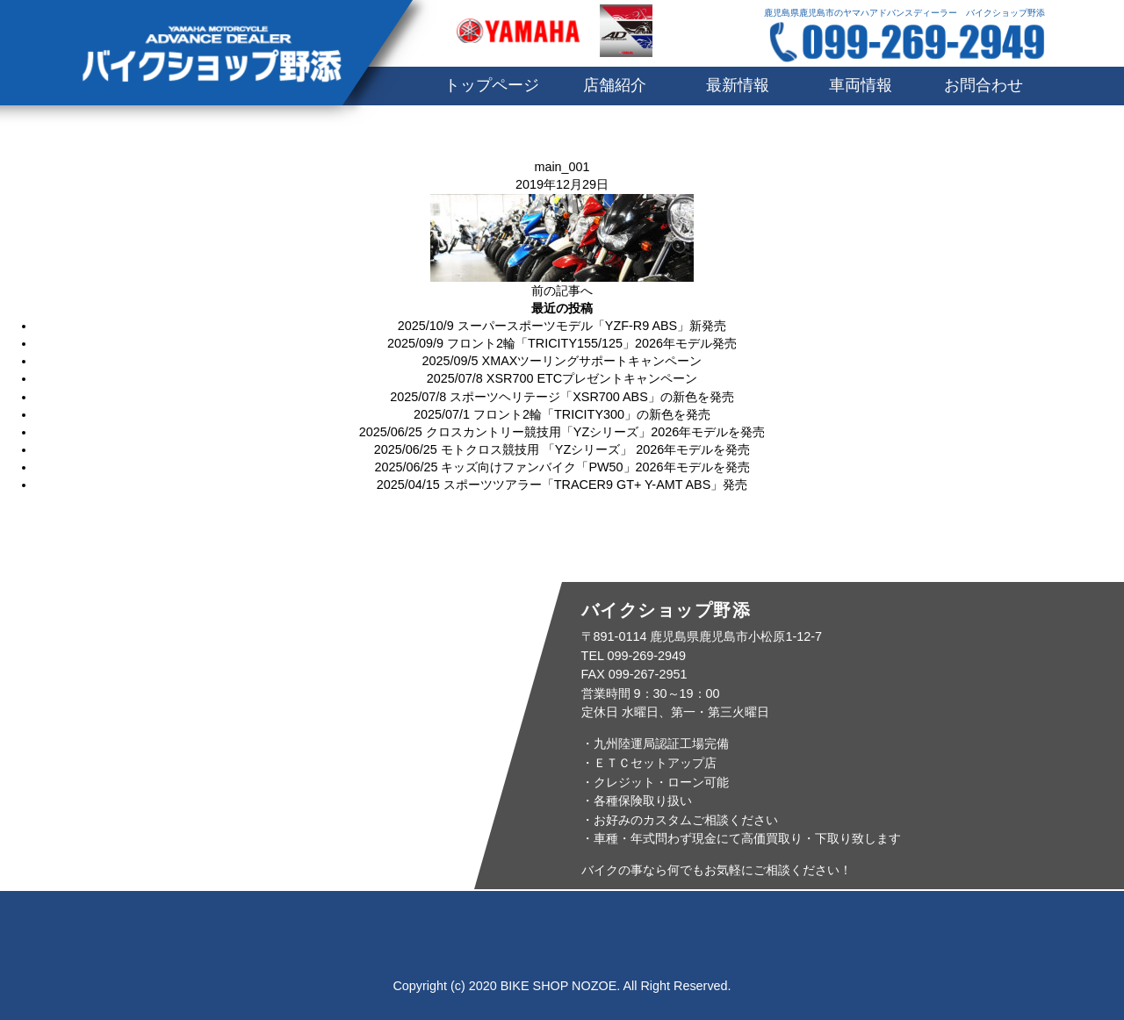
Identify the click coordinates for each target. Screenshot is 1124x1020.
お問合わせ (983, 85)
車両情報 (860, 85)
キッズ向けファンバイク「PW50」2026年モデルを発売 (595, 467)
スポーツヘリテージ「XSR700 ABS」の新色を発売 (592, 397)
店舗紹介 (614, 85)
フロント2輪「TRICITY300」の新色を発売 (591, 414)
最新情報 (737, 85)
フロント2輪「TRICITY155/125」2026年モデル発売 (592, 343)
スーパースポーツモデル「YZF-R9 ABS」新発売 (592, 326)
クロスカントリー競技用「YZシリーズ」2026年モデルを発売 (595, 432)
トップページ (491, 85)
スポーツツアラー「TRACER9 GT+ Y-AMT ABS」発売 (595, 485)
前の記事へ (562, 291)
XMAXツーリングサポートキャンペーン (592, 361)
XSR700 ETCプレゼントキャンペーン (591, 378)
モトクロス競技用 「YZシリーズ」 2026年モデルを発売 (595, 449)
